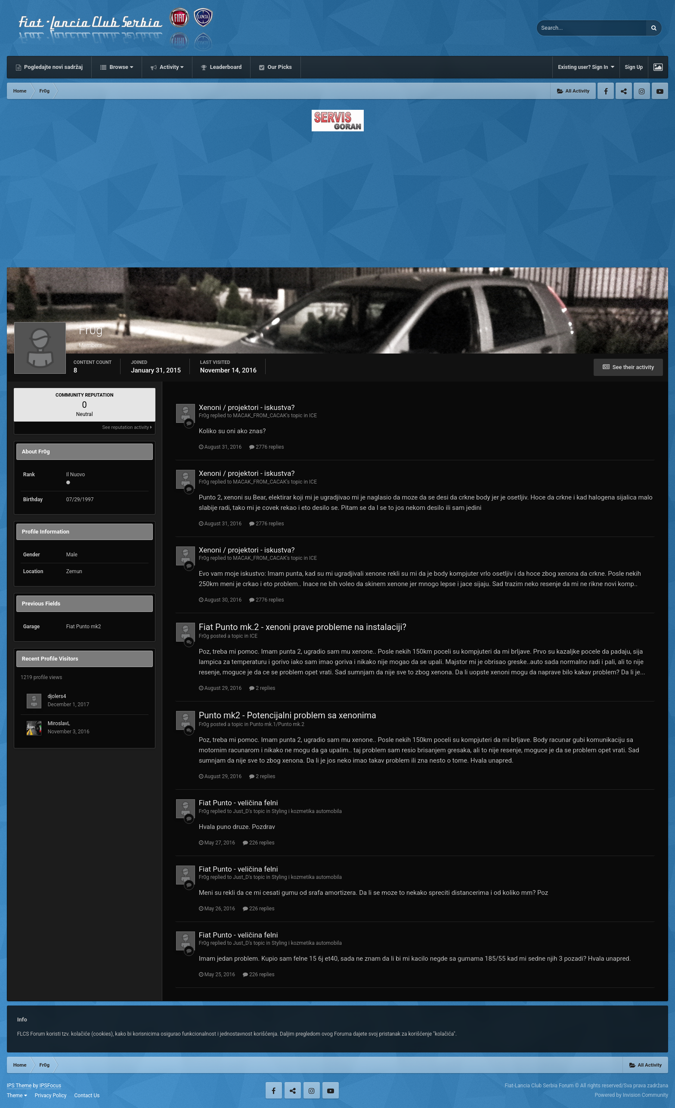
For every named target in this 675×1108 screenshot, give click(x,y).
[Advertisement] (337, 197)
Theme (17, 1095)
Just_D (241, 811)
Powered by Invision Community (632, 1095)
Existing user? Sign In (586, 67)
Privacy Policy (51, 1095)
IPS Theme (19, 1086)
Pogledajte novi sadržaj (53, 67)
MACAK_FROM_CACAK (259, 416)
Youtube (660, 91)
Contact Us (87, 1095)
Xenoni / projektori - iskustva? (247, 407)
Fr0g (204, 416)
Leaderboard (225, 67)
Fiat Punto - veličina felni (238, 802)
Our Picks (279, 67)
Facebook (606, 91)
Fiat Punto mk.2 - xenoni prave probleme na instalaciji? (302, 627)
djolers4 (57, 696)
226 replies (259, 843)
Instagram (642, 91)
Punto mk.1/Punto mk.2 (277, 724)
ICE (313, 416)
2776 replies (266, 447)
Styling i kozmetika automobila (307, 811)
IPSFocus (50, 1086)
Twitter (624, 91)
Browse (120, 67)
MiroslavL (59, 723)
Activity (171, 67)
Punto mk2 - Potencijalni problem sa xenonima (287, 715)
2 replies (262, 688)
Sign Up (634, 67)
